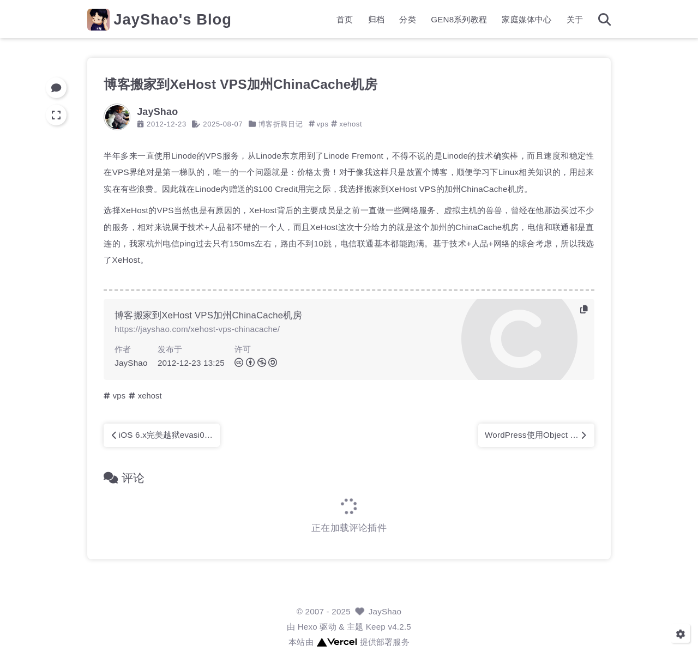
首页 (344, 19)
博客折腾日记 (280, 124)
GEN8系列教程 (459, 19)
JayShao (385, 611)
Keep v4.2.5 (388, 626)
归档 (376, 19)
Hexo (307, 626)
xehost (350, 124)
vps (322, 124)
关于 (575, 19)
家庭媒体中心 (526, 19)
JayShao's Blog (172, 19)
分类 (407, 19)
